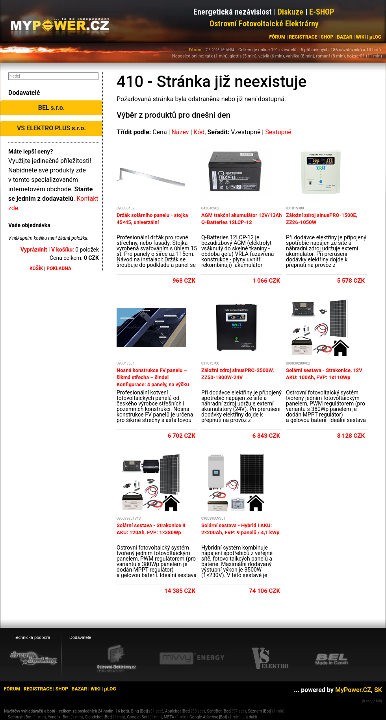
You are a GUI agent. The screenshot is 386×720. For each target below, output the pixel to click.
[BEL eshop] (331, 658)
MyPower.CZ (353, 690)
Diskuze (290, 12)
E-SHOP (321, 12)
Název (180, 132)
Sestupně (278, 132)
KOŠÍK (36, 268)
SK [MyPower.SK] (378, 690)
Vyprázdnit (33, 249)
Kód (198, 132)
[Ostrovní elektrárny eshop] (116, 659)
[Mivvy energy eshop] (192, 658)
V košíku (61, 249)
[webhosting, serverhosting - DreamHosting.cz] (33, 658)
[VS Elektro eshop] (270, 658)
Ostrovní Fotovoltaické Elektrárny (264, 23)
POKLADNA (58, 268)
